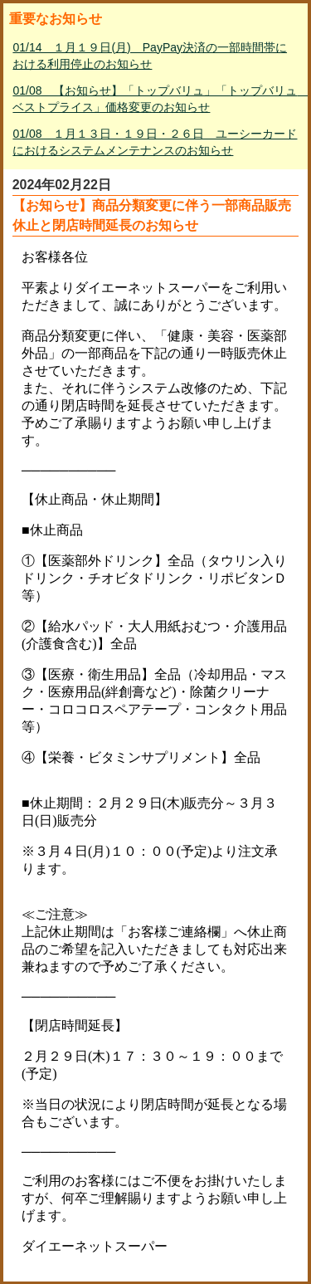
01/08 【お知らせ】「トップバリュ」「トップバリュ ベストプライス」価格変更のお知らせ (156, 99)
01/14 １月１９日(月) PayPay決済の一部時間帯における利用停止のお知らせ (149, 56)
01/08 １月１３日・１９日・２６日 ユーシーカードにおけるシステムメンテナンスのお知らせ (154, 142)
